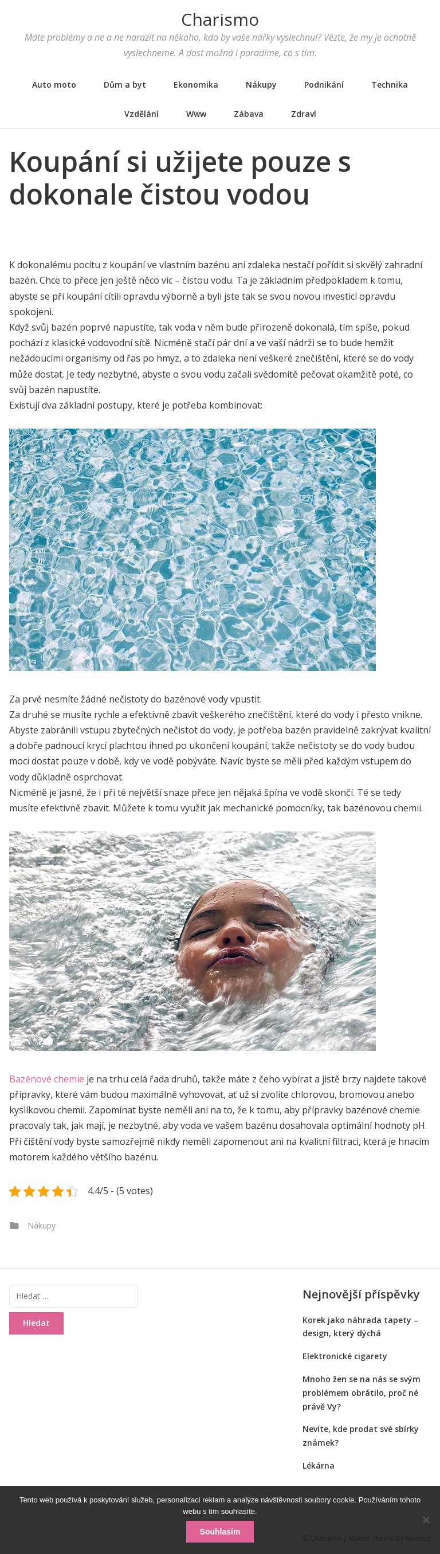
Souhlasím (220, 1531)
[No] (425, 1519)
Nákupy (261, 84)
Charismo (220, 19)
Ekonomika (196, 84)
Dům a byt (125, 84)
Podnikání (324, 84)
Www (196, 113)
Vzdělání (141, 113)
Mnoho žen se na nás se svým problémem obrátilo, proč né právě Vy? (361, 1393)
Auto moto (54, 84)
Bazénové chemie (46, 1079)
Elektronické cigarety (344, 1356)
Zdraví (303, 113)
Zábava (249, 113)
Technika (389, 84)
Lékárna (318, 1465)
